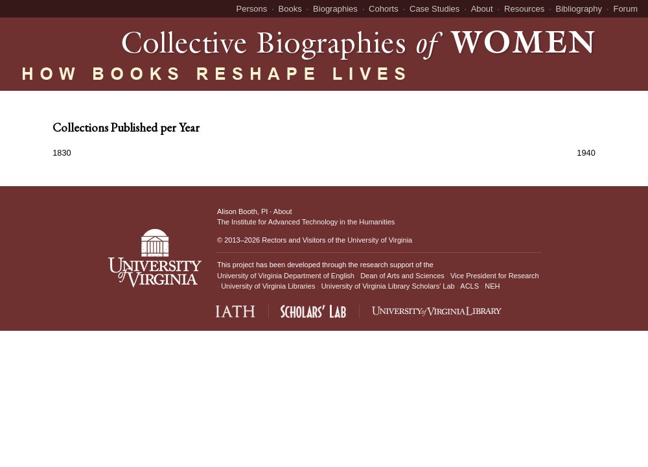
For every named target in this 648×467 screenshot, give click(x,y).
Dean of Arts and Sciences (402, 276)
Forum (625, 9)
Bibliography (579, 9)
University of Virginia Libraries (268, 286)
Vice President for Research (494, 276)
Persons (252, 9)
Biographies (335, 9)
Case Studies (434, 9)
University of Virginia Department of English (285, 276)
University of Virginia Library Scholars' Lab (388, 286)
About (482, 9)
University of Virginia (379, 240)
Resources (524, 9)
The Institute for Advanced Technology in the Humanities (306, 222)
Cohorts (384, 9)
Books (290, 9)
